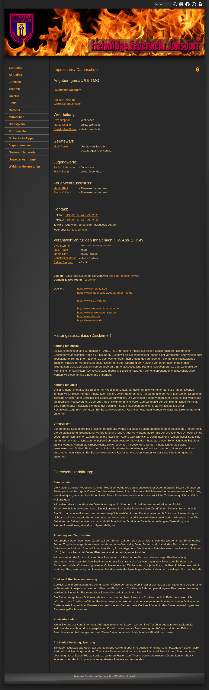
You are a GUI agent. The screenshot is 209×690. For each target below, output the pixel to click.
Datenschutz (87, 69)
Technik (14, 89)
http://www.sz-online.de (91, 300)
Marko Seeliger (63, 124)
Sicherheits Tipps (21, 138)
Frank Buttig (61, 171)
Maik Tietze (61, 146)
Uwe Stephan (62, 120)
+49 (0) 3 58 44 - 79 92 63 (81, 220)
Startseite (15, 67)
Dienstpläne (17, 124)
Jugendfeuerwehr (21, 145)
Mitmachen (16, 117)
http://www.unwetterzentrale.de (96, 312)
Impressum (63, 69)
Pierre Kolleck (62, 192)
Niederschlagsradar (23, 152)
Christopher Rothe (65, 129)
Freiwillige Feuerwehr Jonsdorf (145, 45)
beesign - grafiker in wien (124, 275)
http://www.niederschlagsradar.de (98, 308)
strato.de (90, 279)
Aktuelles (15, 75)
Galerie (14, 96)
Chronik (14, 110)
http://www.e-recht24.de (92, 288)
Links (13, 103)
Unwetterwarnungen (23, 159)
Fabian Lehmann (64, 167)
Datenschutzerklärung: (73, 472)
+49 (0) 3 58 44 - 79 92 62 (81, 215)
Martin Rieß (61, 188)
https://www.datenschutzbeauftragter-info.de (104, 292)
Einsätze (15, 82)
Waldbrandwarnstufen (24, 166)
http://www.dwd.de (88, 316)
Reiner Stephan (63, 262)
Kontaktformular (77, 229)
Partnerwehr (17, 131)
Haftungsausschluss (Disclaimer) (82, 335)
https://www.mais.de (89, 320)
